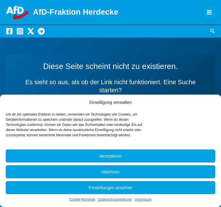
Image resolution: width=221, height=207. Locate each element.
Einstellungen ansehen (110, 187)
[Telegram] (41, 31)
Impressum (143, 200)
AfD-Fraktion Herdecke (75, 11)
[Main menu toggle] (209, 12)
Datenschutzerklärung (115, 200)
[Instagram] (20, 31)
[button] (212, 31)
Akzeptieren (110, 156)
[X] (30, 31)
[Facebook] (9, 31)
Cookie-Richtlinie (82, 200)
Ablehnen (110, 171)
